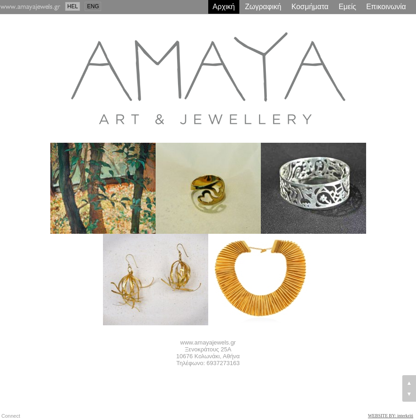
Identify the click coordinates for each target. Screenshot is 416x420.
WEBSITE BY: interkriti (390, 415)
